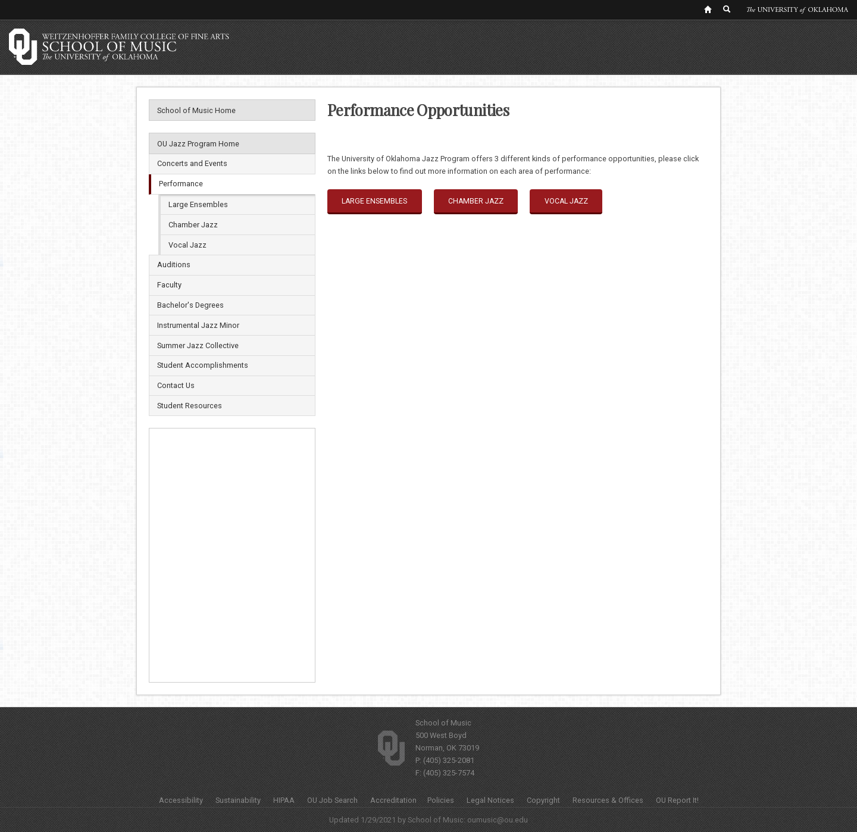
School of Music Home (196, 110)
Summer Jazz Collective (198, 345)
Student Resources (189, 405)
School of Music (443, 722)
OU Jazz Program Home (198, 143)
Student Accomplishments (202, 365)
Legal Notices (490, 800)
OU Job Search (332, 800)
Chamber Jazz (193, 224)
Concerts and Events (192, 163)
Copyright (543, 800)
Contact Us (176, 385)
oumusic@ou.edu (497, 819)
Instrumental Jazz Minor (198, 325)
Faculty (169, 284)
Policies (440, 800)
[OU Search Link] (727, 9)
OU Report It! (677, 800)
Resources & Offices (608, 800)
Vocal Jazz (187, 244)
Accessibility (181, 800)
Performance (181, 183)
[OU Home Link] (708, 9)
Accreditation (393, 800)
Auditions (173, 264)
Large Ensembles (198, 204)
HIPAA (284, 800)
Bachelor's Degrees (190, 305)
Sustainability (238, 800)
